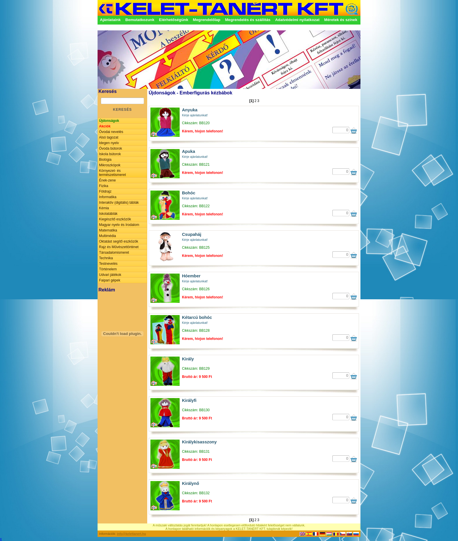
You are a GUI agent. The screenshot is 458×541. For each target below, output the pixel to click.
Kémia (104, 208)
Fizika (103, 186)
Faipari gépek (109, 280)
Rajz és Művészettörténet (118, 247)
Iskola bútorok (110, 154)
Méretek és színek (340, 20)
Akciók (104, 126)
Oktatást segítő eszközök (118, 241)
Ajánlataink (110, 20)
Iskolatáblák (108, 214)
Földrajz (105, 191)
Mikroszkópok (109, 165)
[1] (251, 101)
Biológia (105, 160)
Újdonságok (109, 121)
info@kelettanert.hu (131, 533)
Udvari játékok (110, 275)
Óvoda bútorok (110, 148)
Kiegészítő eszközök (115, 219)
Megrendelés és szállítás (247, 20)
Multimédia (107, 236)
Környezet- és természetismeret (112, 173)
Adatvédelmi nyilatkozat (297, 20)
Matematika (108, 230)
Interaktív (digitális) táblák (119, 203)
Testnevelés (108, 264)
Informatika (107, 197)
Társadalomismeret (114, 252)
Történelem (108, 269)
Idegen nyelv (109, 143)
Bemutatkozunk (139, 20)
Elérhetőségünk (173, 20)
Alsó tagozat (108, 137)
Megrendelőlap (206, 20)
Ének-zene (107, 180)
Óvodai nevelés (111, 132)
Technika (106, 258)
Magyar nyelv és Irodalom (119, 225)
